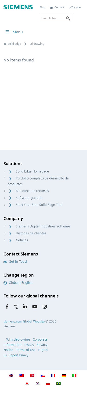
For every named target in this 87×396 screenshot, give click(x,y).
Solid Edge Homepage (32, 171)
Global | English (17, 283)
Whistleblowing (18, 339)
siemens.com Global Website (24, 321)
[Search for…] (56, 18)
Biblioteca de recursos (32, 191)
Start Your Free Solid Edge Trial (39, 205)
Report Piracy (18, 355)
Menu (14, 31)
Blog (42, 7)
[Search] (68, 18)
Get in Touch (15, 261)
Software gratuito (29, 198)
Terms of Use (25, 350)
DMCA (29, 345)
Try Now (75, 7)
